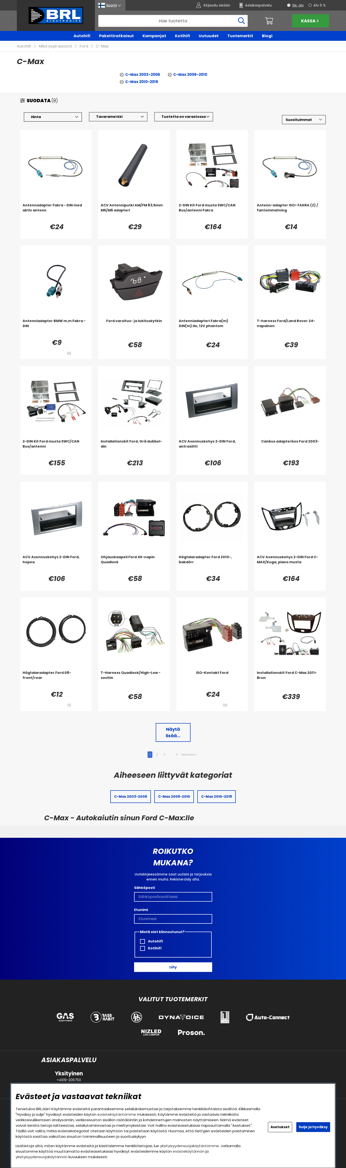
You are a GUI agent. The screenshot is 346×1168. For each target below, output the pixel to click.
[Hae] (173, 21)
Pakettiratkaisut (116, 36)
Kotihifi (182, 36)
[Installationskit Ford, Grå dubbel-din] (134, 448)
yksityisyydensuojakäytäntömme (189, 1145)
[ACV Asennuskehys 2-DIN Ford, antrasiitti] (212, 448)
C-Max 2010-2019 (141, 81)
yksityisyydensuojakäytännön (42, 1156)
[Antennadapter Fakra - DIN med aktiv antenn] (56, 212)
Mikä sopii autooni (55, 46)
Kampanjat (154, 36)
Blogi (267, 36)
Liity (173, 967)
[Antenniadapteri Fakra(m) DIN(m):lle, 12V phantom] (212, 328)
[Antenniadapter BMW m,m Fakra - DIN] (56, 328)
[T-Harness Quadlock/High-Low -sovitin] (134, 680)
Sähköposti (144, 887)
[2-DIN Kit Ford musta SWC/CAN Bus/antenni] (56, 448)
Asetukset (280, 1127)
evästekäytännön (188, 1151)
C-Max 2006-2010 (190, 74)
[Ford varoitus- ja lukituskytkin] (134, 328)
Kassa (310, 21)
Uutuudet (209, 36)
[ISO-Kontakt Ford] (212, 680)
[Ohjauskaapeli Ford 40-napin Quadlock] (134, 564)
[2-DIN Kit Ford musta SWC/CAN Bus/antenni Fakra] (212, 212)
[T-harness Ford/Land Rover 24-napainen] (290, 328)
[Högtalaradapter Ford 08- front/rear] (56, 680)
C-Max (102, 46)
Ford (84, 46)
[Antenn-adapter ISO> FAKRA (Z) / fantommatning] (290, 212)
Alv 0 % (320, 5)
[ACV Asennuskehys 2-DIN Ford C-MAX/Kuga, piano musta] (290, 564)
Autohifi (82, 36)
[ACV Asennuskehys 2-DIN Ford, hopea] (56, 564)
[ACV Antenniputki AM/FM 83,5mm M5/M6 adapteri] (134, 212)
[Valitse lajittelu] (304, 120)
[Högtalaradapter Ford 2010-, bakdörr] (212, 564)
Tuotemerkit (240, 36)
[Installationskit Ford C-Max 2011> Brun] (290, 680)
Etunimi (141, 909)
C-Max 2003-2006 (142, 74)
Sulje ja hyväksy (313, 1127)
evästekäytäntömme (116, 1114)
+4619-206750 (69, 1080)
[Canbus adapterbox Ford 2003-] (290, 448)
